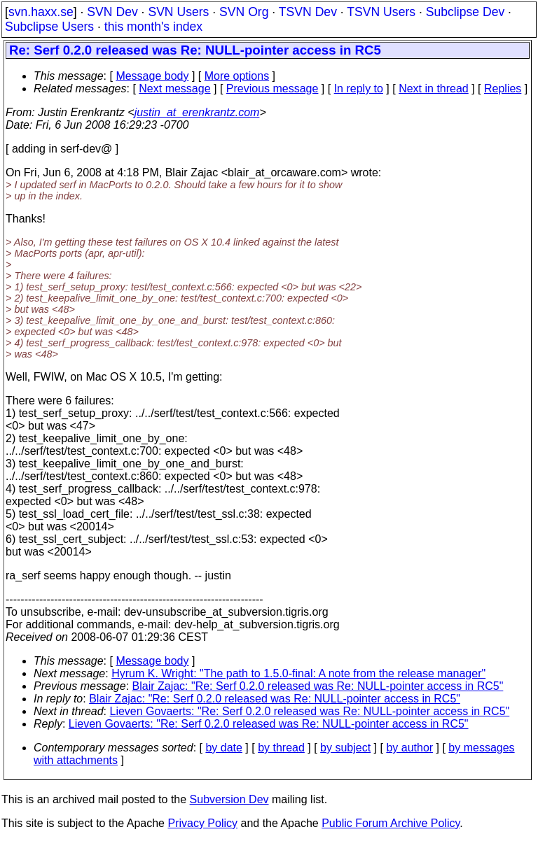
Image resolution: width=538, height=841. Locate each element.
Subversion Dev (229, 799)
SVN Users (178, 12)
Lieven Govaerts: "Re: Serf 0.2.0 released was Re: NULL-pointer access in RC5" (310, 711)
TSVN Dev (308, 12)
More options (237, 76)
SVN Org (243, 12)
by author (409, 748)
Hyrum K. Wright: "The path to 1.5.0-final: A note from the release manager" (298, 673)
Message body (152, 76)
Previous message (272, 88)
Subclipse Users (49, 27)
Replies (502, 88)
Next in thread (434, 88)
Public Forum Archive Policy (391, 823)
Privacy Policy (202, 823)
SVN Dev (112, 12)
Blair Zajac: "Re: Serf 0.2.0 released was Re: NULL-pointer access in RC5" (318, 686)
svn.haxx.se (41, 12)
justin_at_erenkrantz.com (197, 112)
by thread (281, 748)
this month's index (153, 27)
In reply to (358, 88)
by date (223, 748)
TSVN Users (381, 12)
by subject (345, 748)
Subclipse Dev (465, 12)
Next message (174, 88)
